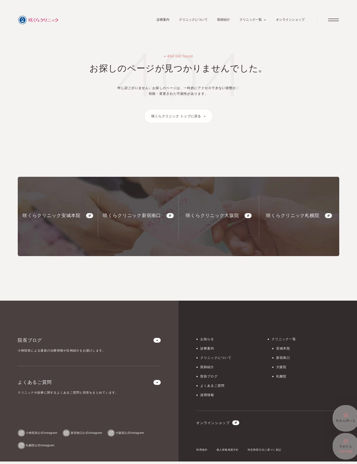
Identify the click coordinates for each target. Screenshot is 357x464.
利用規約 (202, 452)
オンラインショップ (219, 425)
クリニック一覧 (285, 340)
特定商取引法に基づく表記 (269, 452)
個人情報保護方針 (229, 452)
